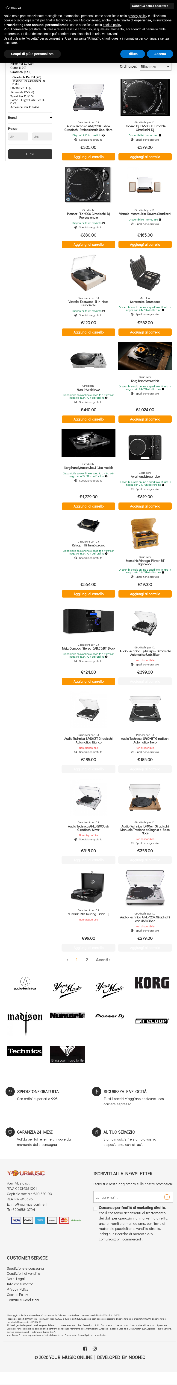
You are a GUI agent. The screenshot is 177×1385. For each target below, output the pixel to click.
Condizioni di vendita (23, 1285)
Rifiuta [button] (133, 54)
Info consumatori (20, 1295)
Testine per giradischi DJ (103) (30, 79)
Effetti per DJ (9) (20, 83)
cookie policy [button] (112, 25)
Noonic (137, 1369)
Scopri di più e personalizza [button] (32, 54)
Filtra (30, 146)
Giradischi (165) (20, 71)
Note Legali (16, 1290)
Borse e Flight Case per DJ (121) (29, 95)
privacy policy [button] (137, 16)
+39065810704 (23, 1221)
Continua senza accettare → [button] (152, 6)
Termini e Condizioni (23, 1311)
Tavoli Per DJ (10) (20, 91)
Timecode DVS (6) (21, 87)
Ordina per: (128, 66)
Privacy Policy (17, 1301)
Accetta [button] (160, 54)
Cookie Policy (17, 1306)
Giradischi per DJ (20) (25, 76)
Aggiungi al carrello (88, 156)
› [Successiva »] (109, 972)
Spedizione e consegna (25, 1280)
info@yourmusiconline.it (29, 1216)
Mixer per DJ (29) (20, 63)
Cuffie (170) (17, 67)
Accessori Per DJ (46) (23, 99)
